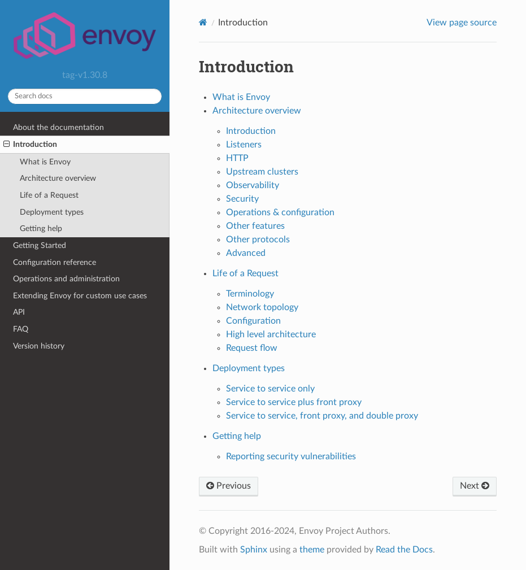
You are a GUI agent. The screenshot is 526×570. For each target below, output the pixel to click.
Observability (252, 185)
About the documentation (58, 127)
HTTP (237, 158)
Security (242, 198)
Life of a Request (49, 195)
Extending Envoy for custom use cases (80, 295)
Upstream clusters (262, 171)
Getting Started (39, 245)
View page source (462, 22)
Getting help (41, 228)
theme (311, 549)
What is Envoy (45, 162)
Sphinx (253, 549)
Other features (255, 225)
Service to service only (270, 388)
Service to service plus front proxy (294, 402)
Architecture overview (58, 178)
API (19, 312)
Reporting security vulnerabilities (291, 456)
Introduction (30, 145)
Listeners (244, 144)
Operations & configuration (280, 212)
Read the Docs (404, 549)
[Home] (203, 22)
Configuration (253, 320)
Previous (228, 485)
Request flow (251, 348)
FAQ (20, 329)
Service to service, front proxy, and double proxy (322, 415)
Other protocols (258, 239)
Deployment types (52, 212)
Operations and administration (66, 279)
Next (474, 485)
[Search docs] (84, 96)
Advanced (246, 253)
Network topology (262, 307)
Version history (38, 346)
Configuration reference (54, 262)
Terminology (250, 293)
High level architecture (271, 334)
